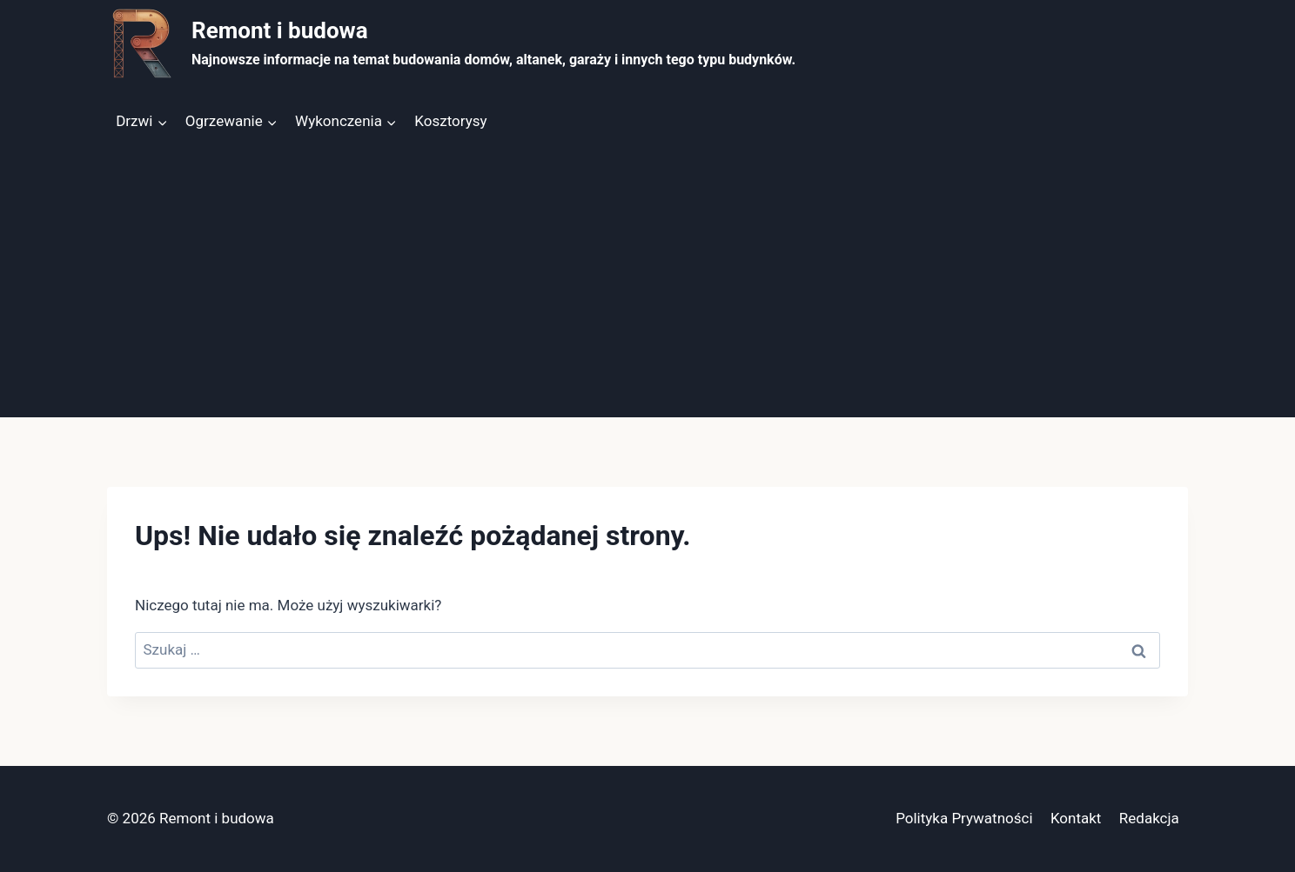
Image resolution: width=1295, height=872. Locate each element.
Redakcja (1149, 818)
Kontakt (1076, 818)
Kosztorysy (450, 121)
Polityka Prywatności (964, 818)
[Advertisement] (647, 287)
